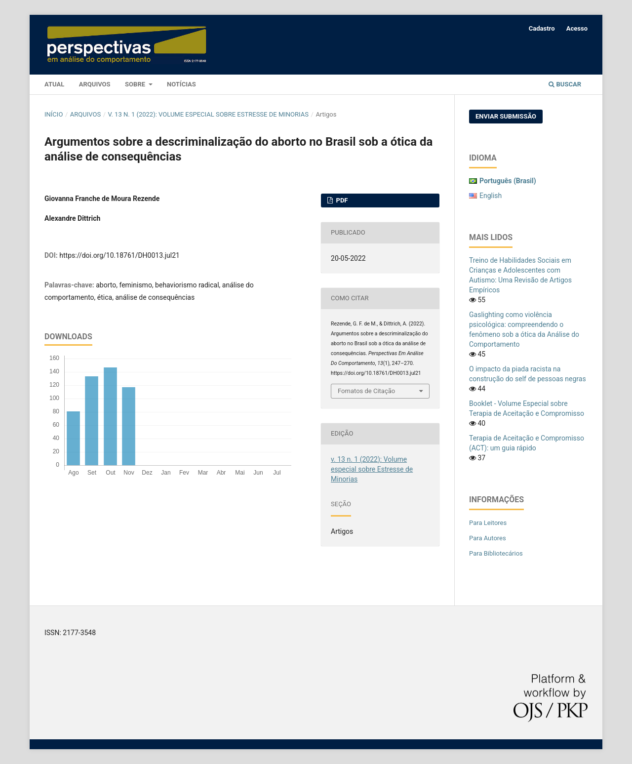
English (490, 196)
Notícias (181, 84)
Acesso (577, 28)
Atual (54, 84)
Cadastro (542, 28)
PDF (341, 200)
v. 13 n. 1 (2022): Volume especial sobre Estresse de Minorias (208, 114)
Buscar (565, 84)
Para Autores (487, 538)
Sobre (136, 84)
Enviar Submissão (505, 116)
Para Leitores (488, 522)
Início (53, 114)
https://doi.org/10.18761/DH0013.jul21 (119, 255)
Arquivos (95, 84)
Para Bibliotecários (496, 553)
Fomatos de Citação (366, 391)
